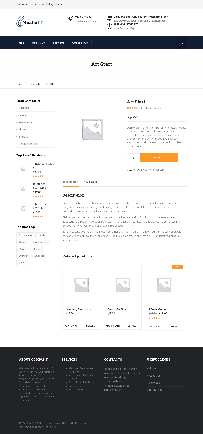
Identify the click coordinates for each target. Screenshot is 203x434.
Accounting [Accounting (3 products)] (25, 235)
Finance (23, 115)
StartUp (24, 136)
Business (24, 107)
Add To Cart (159, 157)
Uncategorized (28, 143)
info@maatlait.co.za (86, 20)
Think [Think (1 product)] (22, 263)
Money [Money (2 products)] (23, 249)
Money (23, 129)
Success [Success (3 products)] (39, 255)
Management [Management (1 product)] (41, 242)
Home (20, 42)
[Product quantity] (133, 157)
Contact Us (80, 42)
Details (90, 326)
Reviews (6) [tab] (91, 182)
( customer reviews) (151, 108)
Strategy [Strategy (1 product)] (23, 255)
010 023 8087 (83, 16)
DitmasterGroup (45, 427)
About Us (38, 42)
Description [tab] (71, 182)
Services (58, 42)
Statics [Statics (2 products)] (36, 249)
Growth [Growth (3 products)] (23, 242)
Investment (26, 122)
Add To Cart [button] (72, 326)
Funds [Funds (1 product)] (41, 235)
